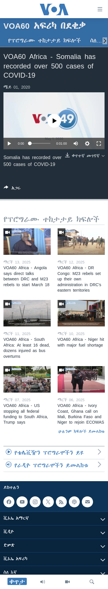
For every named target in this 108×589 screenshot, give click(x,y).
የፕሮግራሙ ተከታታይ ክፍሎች (44, 40)
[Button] (12, 189)
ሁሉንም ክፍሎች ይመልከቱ (81, 431)
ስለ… (96, 40)
